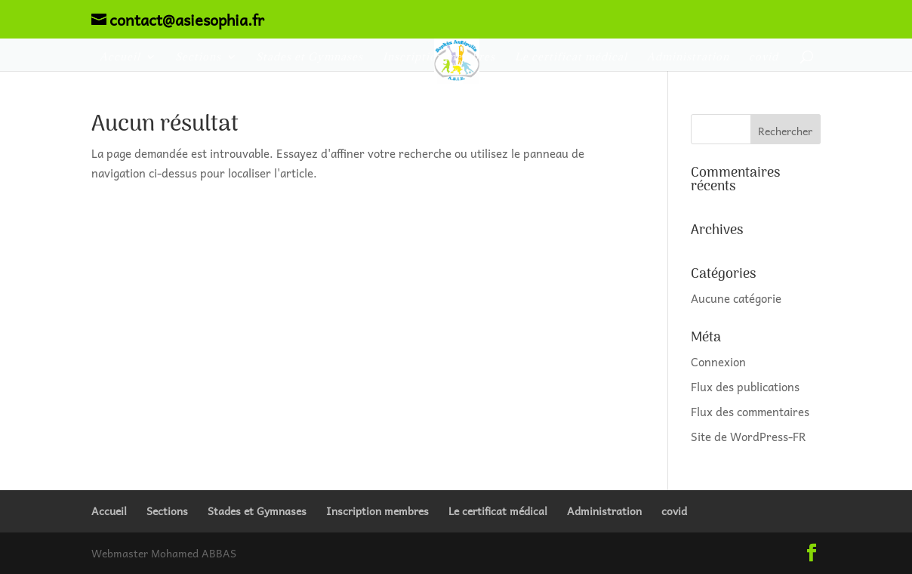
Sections (198, 57)
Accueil (120, 57)
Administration (688, 57)
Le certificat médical (571, 57)
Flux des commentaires (750, 412)
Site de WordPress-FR (748, 436)
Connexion (718, 362)
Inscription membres (439, 57)
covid (763, 57)
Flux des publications (745, 387)
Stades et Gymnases (309, 57)
